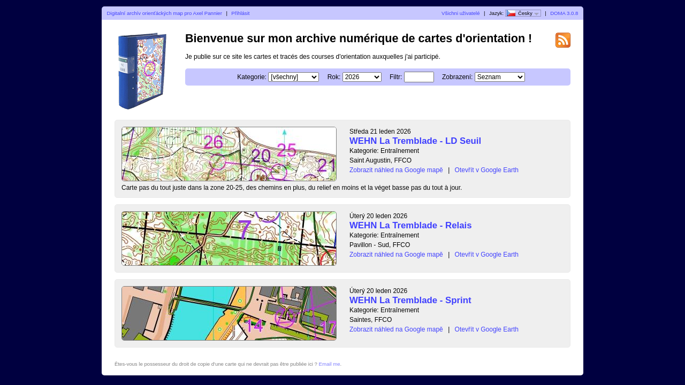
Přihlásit (240, 13)
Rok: (334, 77)
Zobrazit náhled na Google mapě (396, 170)
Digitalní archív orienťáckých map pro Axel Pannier (164, 13)
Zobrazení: (457, 77)
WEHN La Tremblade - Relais (410, 225)
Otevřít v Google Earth (487, 170)
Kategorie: (252, 77)
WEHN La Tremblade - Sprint (410, 300)
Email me (329, 364)
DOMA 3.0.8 (564, 13)
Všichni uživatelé (461, 13)
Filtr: (396, 77)
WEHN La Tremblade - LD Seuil (415, 141)
